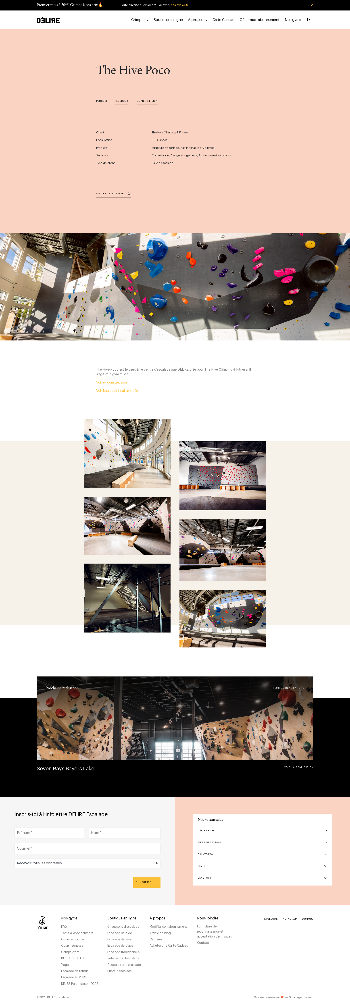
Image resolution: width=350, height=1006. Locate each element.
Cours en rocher (72, 939)
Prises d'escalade (119, 971)
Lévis (202, 866)
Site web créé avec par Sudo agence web (283, 997)
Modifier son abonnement (168, 926)
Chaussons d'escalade (123, 926)
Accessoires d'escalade (124, 965)
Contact (203, 942)
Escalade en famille (75, 971)
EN (309, 20)
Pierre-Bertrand (210, 842)
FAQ (64, 926)
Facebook (121, 101)
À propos (197, 20)
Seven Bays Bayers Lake (65, 768)
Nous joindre (207, 918)
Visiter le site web (113, 193)
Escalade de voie (119, 939)
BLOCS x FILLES (72, 958)
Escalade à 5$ (178, 5)
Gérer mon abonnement (259, 20)
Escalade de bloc (119, 933)
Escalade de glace (120, 945)
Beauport (204, 878)
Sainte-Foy (205, 854)
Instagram (290, 919)
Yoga (65, 965)
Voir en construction (111, 382)
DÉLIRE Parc (206, 831)
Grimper (139, 20)
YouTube (307, 919)
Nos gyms (293, 20)
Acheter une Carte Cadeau (169, 945)
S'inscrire (147, 882)
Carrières (156, 939)
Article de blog (160, 933)
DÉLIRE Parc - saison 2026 (79, 983)
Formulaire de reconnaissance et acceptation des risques (214, 931)
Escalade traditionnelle (123, 952)
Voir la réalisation (298, 767)
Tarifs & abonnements (77, 933)
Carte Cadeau (223, 20)
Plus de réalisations (288, 688)
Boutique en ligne (168, 20)
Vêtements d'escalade (123, 958)
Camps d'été (70, 952)
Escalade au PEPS (73, 977)
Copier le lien (147, 101)
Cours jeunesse (72, 945)
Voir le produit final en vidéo (117, 390)
